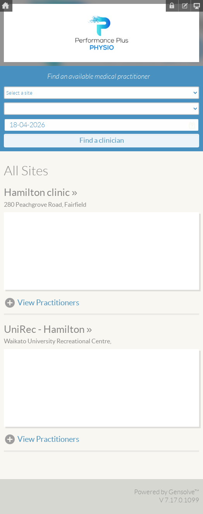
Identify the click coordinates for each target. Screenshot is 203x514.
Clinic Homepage (197, 6)
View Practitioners (48, 303)
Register (184, 6)
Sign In (172, 6)
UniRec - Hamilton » (48, 330)
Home (6, 6)
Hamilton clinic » (40, 193)
